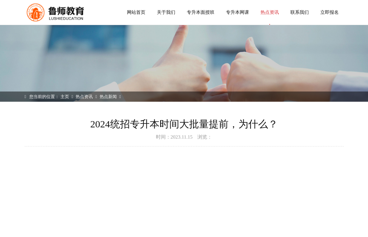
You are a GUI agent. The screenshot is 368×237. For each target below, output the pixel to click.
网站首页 (136, 12)
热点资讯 (269, 17)
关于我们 (166, 12)
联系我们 (299, 12)
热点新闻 (108, 96)
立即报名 (329, 12)
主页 (65, 96)
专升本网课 (237, 12)
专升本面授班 (200, 12)
